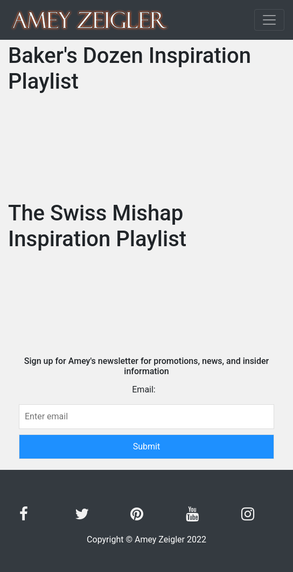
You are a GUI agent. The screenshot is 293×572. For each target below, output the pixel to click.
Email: (143, 389)
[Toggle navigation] (269, 20)
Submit (157, 446)
